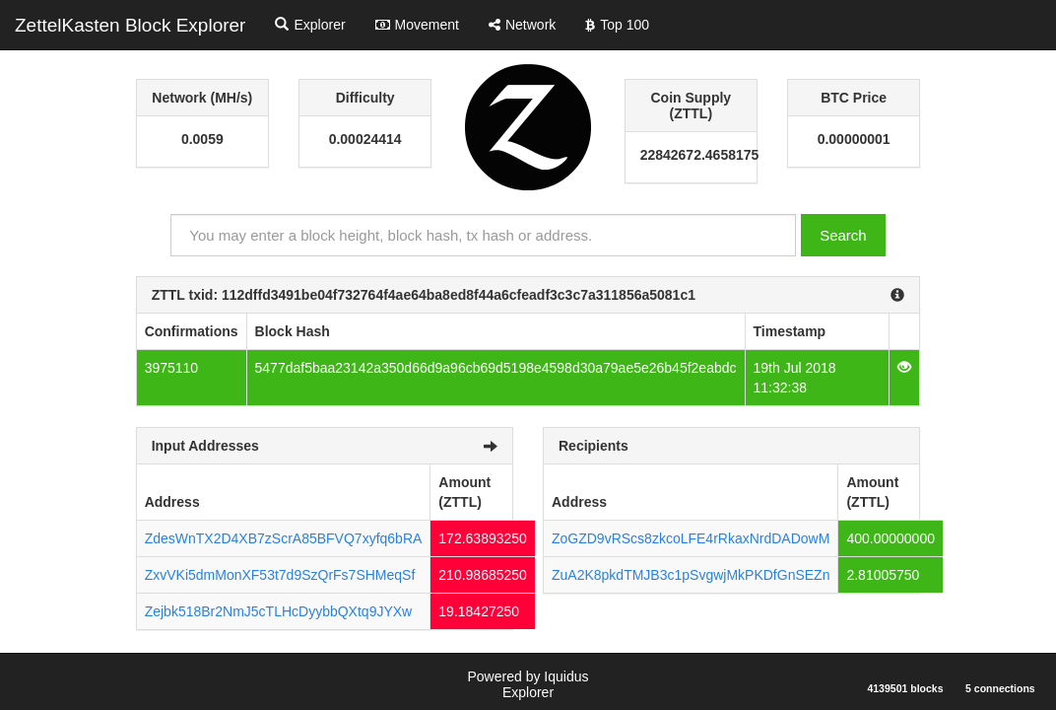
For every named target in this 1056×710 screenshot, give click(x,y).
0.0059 (202, 139)
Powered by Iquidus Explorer (528, 684)
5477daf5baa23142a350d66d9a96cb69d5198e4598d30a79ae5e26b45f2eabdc (496, 368)
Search (843, 235)
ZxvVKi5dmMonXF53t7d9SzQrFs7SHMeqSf (280, 575)
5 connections (1000, 688)
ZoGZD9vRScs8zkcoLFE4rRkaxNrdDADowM (690, 538)
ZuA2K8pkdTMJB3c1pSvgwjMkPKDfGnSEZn (690, 575)
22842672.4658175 (691, 155)
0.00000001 (854, 139)
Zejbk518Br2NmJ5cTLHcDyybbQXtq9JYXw (279, 611)
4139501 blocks (905, 688)
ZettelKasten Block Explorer (130, 25)
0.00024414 (365, 139)
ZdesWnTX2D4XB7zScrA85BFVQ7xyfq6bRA (284, 538)
